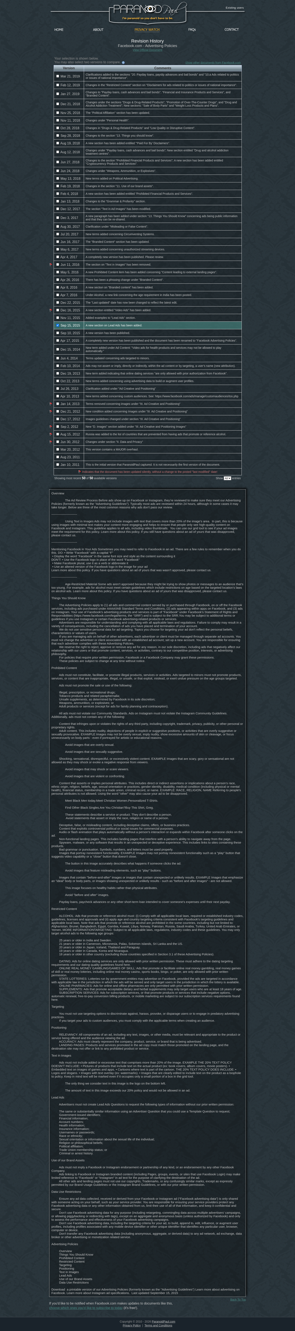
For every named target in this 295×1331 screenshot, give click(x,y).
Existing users (235, 7)
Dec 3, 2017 (67, 218)
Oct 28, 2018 (67, 128)
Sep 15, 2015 (68, 325)
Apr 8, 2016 (66, 287)
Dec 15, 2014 (68, 349)
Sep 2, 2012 (67, 426)
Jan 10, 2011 (67, 464)
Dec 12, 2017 (68, 209)
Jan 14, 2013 (67, 404)
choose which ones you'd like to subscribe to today (86, 1308)
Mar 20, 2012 (68, 449)
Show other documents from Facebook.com (213, 62)
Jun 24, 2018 (67, 171)
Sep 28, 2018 (68, 135)
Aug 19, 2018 (68, 143)
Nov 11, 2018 (68, 120)
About (99, 30)
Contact (231, 30)
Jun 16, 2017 (67, 242)
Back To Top (238, 1299)
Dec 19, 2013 (68, 373)
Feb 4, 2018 (67, 194)
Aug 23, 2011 (68, 457)
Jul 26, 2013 (67, 388)
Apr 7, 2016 (66, 295)
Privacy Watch (147, 30)
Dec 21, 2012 (68, 411)
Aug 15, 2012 (68, 434)
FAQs (192, 30)
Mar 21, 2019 (68, 76)
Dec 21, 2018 (68, 104)
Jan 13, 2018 (67, 201)
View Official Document (147, 50)
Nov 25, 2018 (68, 113)
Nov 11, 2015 (68, 318)
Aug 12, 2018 (68, 152)
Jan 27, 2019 (67, 94)
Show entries (228, 478)
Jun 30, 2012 (67, 442)
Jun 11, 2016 (67, 264)
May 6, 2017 (67, 249)
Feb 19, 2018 (68, 186)
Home (59, 30)
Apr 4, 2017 (66, 257)
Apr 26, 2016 (67, 280)
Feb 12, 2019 (68, 85)
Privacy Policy (132, 1325)
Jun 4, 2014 (67, 358)
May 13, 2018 (68, 178)
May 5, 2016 (67, 272)
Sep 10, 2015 (68, 333)
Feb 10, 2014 (68, 366)
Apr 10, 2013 (67, 396)
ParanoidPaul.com (163, 1321)
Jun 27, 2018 (67, 162)
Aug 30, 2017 (68, 226)
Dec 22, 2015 (68, 302)
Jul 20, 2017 (67, 234)
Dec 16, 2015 (68, 310)
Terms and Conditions (158, 1325)
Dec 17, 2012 (68, 419)
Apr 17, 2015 (67, 340)
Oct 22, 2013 (67, 381)
